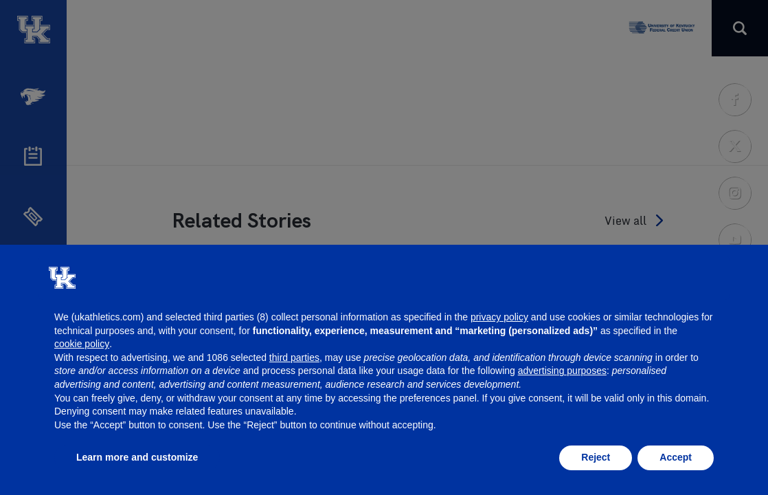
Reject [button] (595, 457)
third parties (294, 357)
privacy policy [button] (499, 316)
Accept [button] (675, 457)
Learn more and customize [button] (137, 457)
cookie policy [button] (81, 343)
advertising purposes (562, 370)
